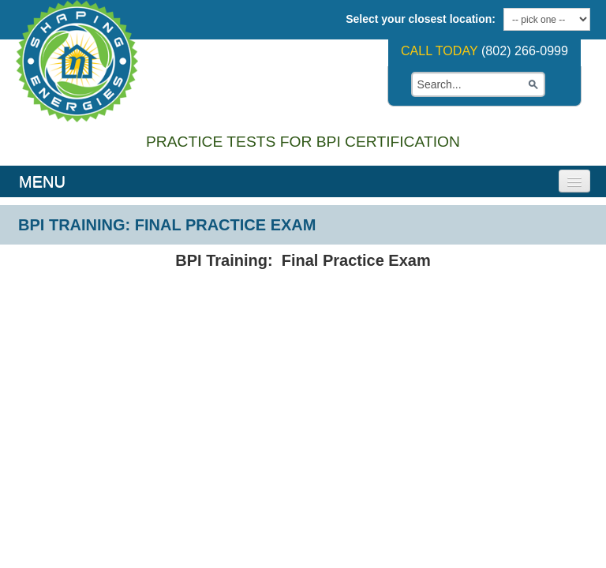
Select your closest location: (421, 19)
